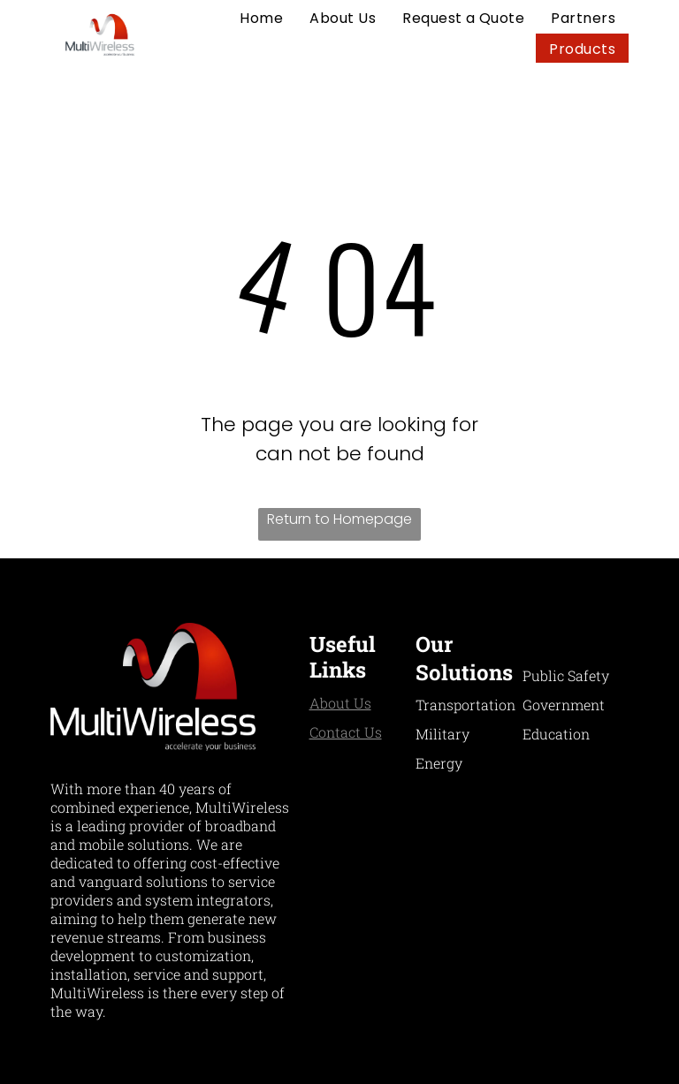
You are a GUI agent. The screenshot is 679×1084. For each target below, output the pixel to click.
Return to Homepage (339, 519)
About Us (340, 703)
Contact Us (345, 732)
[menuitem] (261, 18)
